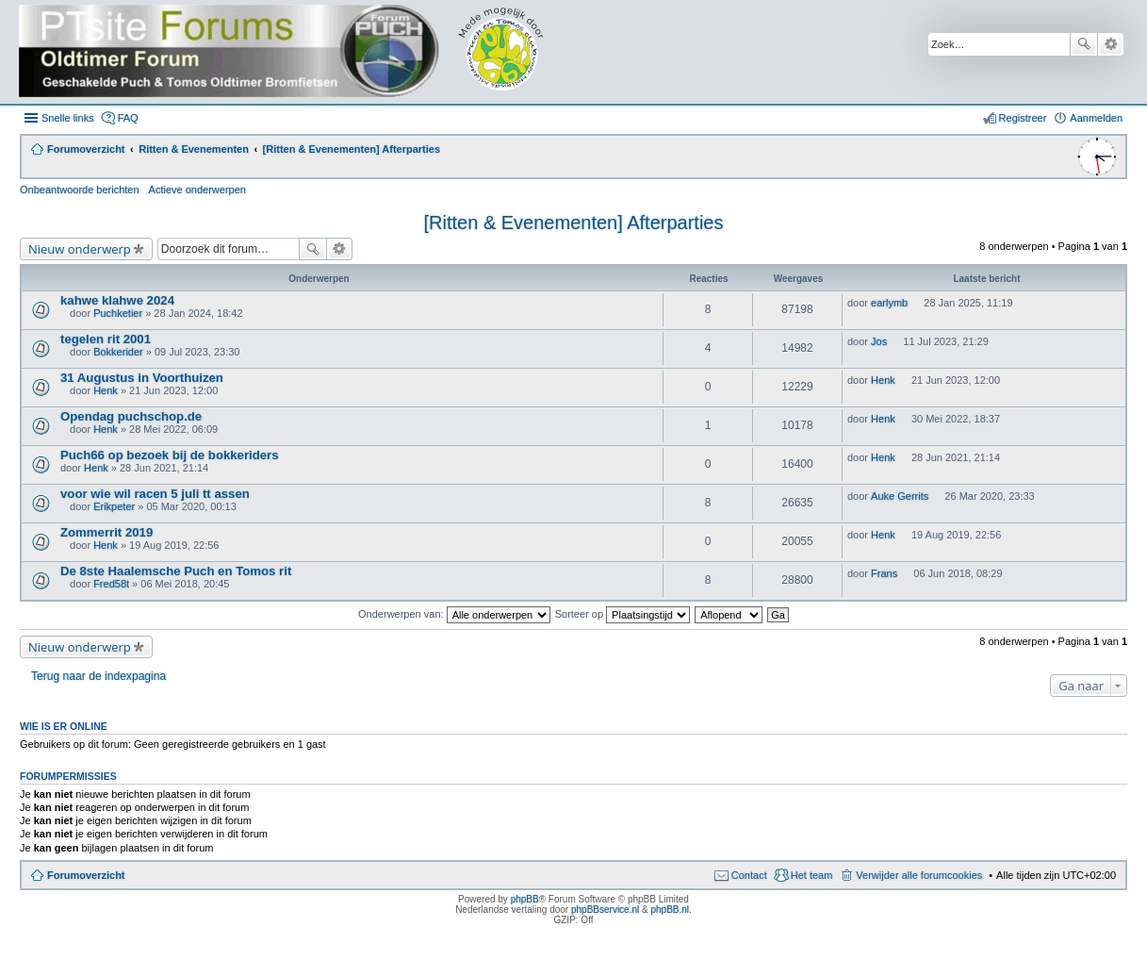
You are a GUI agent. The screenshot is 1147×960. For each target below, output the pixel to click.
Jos (879, 341)
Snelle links (67, 118)
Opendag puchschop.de (131, 416)
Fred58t (111, 583)
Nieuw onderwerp (79, 248)
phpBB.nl (669, 909)
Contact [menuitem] (749, 875)
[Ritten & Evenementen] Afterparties (574, 222)
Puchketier (117, 313)
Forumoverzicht (86, 875)
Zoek (1084, 44)
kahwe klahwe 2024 (117, 300)
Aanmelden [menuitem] (1096, 118)
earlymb (889, 302)
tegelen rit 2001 (105, 339)
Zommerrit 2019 (106, 532)
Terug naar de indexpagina (98, 676)
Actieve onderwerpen (197, 189)
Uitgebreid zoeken (1110, 44)
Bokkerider (118, 351)
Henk (105, 390)
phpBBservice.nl (605, 909)
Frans (884, 573)
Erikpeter (114, 506)
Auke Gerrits (899, 496)
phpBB (525, 899)
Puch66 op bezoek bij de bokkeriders (169, 455)
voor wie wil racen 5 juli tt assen (155, 494)
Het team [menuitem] (812, 875)
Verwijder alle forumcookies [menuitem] (919, 875)
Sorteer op (622, 614)
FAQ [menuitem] (128, 118)
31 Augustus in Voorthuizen (141, 378)
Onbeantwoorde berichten (79, 189)
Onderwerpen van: (454, 614)
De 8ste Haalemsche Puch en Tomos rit (175, 571)
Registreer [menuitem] (1023, 118)
